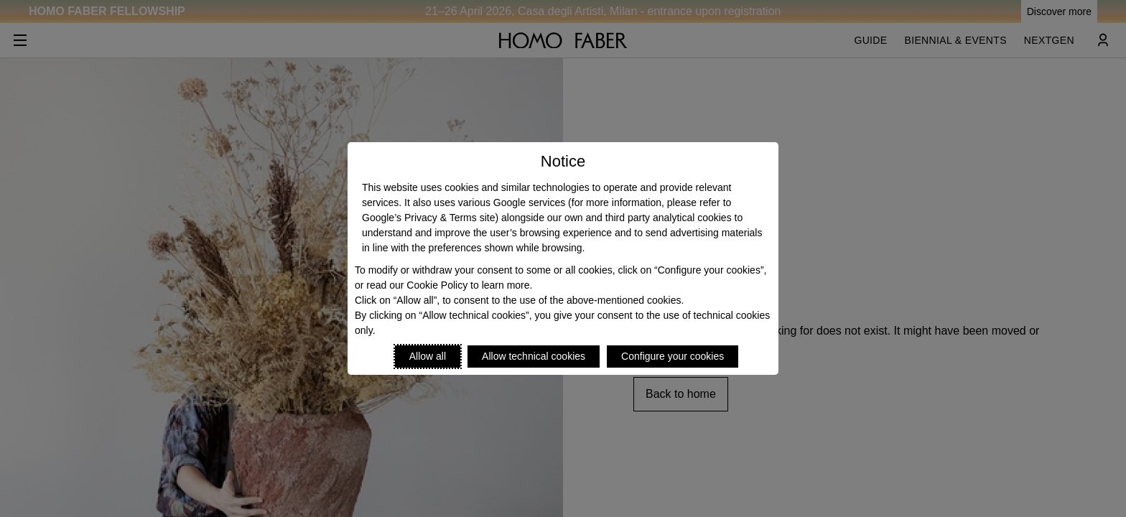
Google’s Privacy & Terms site (428, 217)
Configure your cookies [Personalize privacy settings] (672, 356)
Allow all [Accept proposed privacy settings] (427, 356)
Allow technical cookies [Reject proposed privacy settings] (533, 356)
